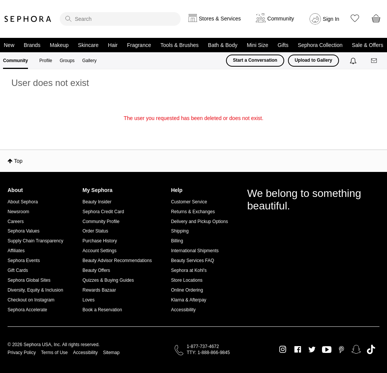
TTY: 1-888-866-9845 (208, 352)
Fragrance (139, 45)
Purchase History (99, 240)
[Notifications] (354, 60)
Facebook (297, 349)
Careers (16, 221)
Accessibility (183, 309)
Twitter (312, 349)
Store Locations (186, 280)
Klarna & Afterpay (188, 300)
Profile (45, 60)
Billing (177, 240)
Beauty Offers (96, 270)
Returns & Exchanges (193, 211)
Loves (88, 300)
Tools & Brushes (179, 45)
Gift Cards (18, 270)
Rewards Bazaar (99, 290)
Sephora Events (24, 260)
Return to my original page (193, 129)
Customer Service (189, 201)
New (9, 45)
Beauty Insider (96, 201)
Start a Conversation (255, 60)
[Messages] (374, 61)
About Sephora (23, 201)
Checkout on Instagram (31, 300)
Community (15, 60)
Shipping (180, 231)
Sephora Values (24, 231)
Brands (32, 45)
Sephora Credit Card (103, 211)
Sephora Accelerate (27, 309)
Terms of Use (54, 352)
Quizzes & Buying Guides (108, 280)
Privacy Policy (22, 352)
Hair (113, 45)
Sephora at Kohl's (188, 270)
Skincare (88, 45)
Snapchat (356, 349)
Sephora (28, 19)
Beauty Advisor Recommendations (117, 260)
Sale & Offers (367, 45)
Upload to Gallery (313, 60)
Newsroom (18, 211)
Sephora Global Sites (29, 280)
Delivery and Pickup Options (199, 221)
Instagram (283, 349)
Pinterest (341, 349)
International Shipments (194, 250)
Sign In (331, 19)
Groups (67, 60)
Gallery (89, 60)
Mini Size (257, 45)
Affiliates (16, 250)
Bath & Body (222, 45)
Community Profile (100, 221)
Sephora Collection (320, 45)
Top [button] (18, 161)
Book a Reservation (102, 309)
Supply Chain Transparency (35, 240)
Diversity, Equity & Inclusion (35, 290)
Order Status (95, 231)
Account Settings (99, 250)
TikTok (371, 349)
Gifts (282, 45)
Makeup (59, 45)
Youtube (326, 349)
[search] (120, 19)
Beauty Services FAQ (192, 260)
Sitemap (111, 352)
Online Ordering (187, 290)
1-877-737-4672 (203, 346)
